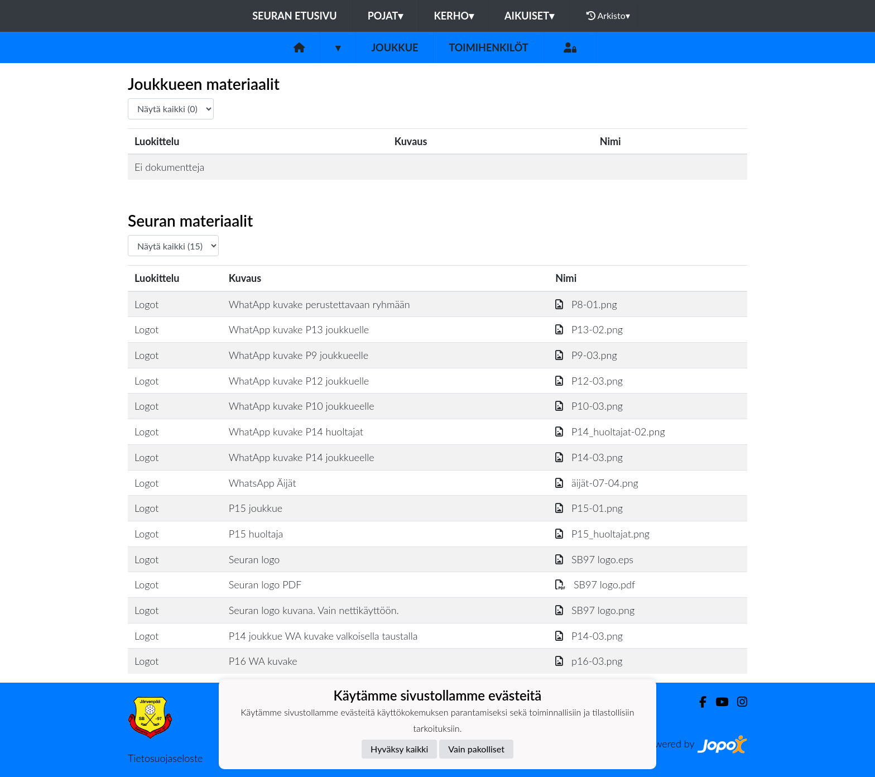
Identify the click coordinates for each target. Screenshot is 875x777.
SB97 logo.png (594, 610)
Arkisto (608, 15)
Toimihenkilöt (488, 47)
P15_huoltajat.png (602, 533)
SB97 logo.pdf (595, 584)
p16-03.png (588, 661)
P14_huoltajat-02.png (610, 431)
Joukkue (394, 47)
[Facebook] (698, 702)
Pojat (385, 15)
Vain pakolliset (476, 749)
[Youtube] (717, 702)
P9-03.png (586, 355)
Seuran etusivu (294, 15)
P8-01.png (586, 304)
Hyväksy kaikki (399, 749)
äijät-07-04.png (596, 483)
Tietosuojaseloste (165, 758)
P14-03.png (589, 457)
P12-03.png (589, 381)
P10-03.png (589, 406)
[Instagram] (737, 702)
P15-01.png (589, 508)
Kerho (454, 15)
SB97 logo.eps (594, 559)
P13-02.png (589, 329)
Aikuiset (529, 15)
